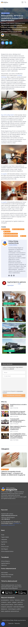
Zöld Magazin (4, 549)
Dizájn (2, 534)
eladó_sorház (5, 13)
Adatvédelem (4, 572)
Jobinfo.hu (4, 565)
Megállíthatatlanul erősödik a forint (18, 405)
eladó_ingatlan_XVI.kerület (10, 236)
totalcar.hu (4, 602)
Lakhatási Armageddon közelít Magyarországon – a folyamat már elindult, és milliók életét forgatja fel (13, 473)
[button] (25, 2)
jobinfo (9, 602)
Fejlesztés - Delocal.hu (14, 623)
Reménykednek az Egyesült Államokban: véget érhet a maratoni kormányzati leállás (18, 413)
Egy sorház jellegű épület (7, 115)
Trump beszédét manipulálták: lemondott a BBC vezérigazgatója (17, 420)
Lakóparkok (4, 539)
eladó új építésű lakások (7, 604)
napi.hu (22, 600)
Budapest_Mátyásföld (18, 229)
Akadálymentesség (6, 576)
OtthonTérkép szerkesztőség (13, 242)
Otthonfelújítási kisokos (7, 551)
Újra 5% (3, 544)
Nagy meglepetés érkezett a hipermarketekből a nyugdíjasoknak (18, 428)
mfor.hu (23, 236)
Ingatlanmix (5, 469)
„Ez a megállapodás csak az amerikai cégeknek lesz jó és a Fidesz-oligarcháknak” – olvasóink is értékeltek (18, 436)
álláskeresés (4, 609)
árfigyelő (14, 602)
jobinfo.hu (20, 602)
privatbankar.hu (5, 600)
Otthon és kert (5, 546)
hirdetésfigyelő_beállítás (14, 609)
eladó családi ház (18, 604)
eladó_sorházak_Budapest (10, 233)
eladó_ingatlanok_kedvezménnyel (10, 611)
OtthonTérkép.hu (5, 561)
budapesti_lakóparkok (6, 606)
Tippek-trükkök (5, 537)
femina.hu (17, 600)
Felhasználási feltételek (7, 574)
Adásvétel (7, 231)
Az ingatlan (4, 174)
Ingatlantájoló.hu (5, 563)
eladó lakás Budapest (18, 606)
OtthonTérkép (10, 620)
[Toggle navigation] (22, 2)
